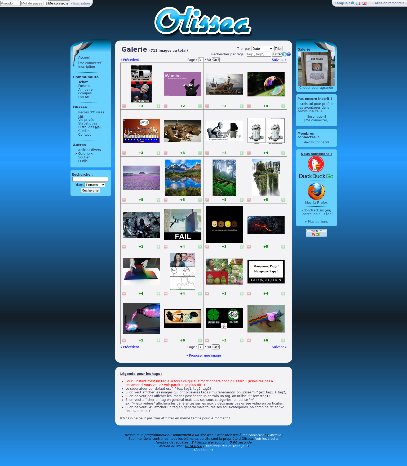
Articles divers (89, 150)
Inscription (81, 3)
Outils (83, 161)
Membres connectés (307, 135)
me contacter (252, 435)
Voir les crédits (266, 439)
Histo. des (89, 127)
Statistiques (87, 123)
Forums (84, 86)
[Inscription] (316, 116)
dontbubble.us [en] (317, 214)
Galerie (84, 154)
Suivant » (279, 60)
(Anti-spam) (203, 450)
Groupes (85, 93)
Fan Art (84, 97)
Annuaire (85, 89)
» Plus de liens (316, 222)
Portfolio (274, 435)
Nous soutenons (315, 154)
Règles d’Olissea (91, 112)
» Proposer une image (203, 355)
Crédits (84, 131)
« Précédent (129, 60)
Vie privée (86, 120)
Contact (84, 134)
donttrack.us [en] (317, 210)
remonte (395, 3)
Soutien (84, 157)
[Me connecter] (90, 63)
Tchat (83, 82)
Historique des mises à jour (226, 446)
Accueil (84, 57)
